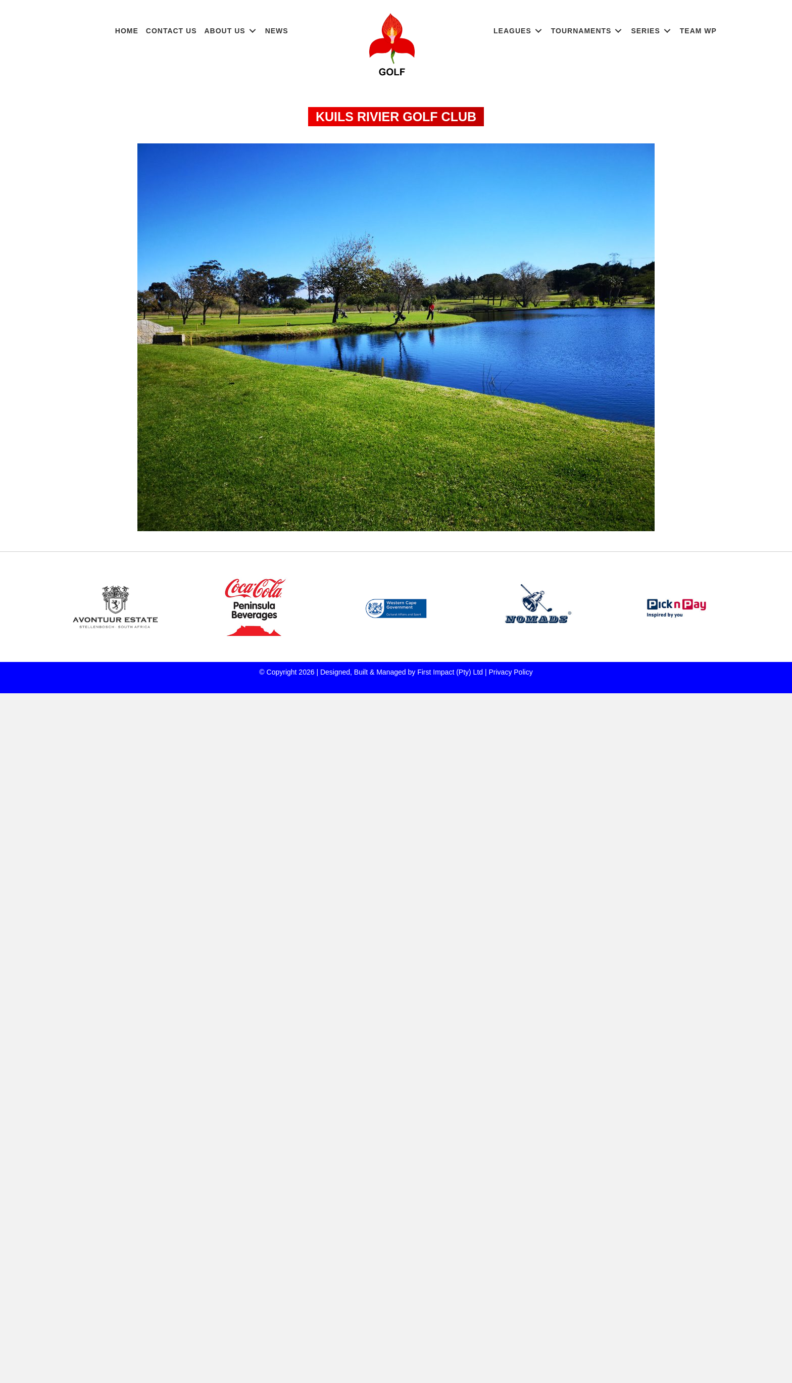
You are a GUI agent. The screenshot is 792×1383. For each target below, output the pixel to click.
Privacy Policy (511, 672)
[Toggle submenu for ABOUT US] (252, 31)
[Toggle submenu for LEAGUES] (538, 31)
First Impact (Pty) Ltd (450, 672)
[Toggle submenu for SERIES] (667, 31)
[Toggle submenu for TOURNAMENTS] (618, 31)
